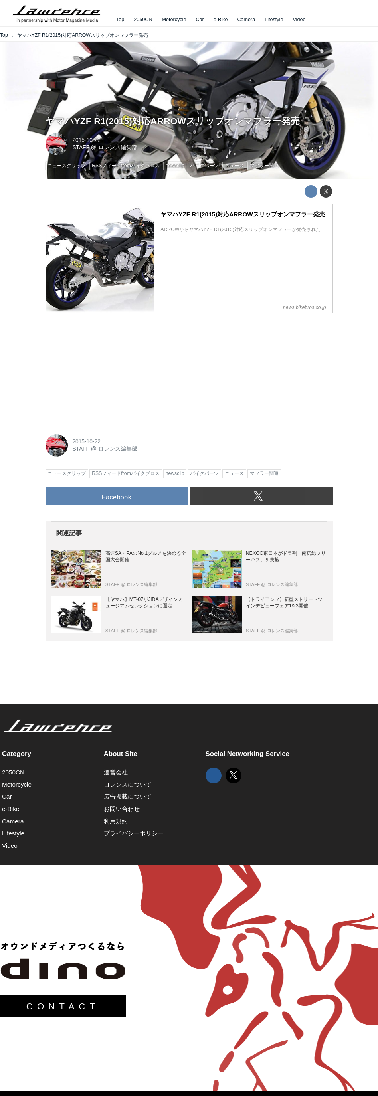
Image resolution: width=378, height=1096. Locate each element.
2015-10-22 (86, 140)
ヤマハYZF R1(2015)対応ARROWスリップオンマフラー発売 (173, 121)
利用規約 (116, 821)
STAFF (80, 147)
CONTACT (62, 1006)
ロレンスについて (128, 784)
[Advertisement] (105, 369)
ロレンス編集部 (117, 147)
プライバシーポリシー (134, 833)
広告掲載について (128, 796)
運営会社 (116, 772)
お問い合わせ (122, 808)
